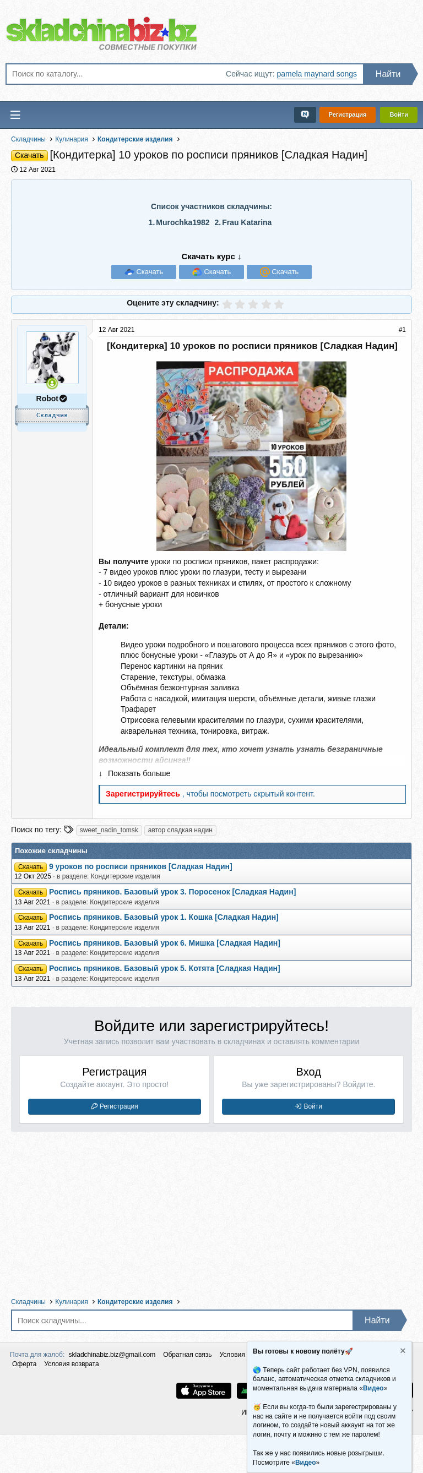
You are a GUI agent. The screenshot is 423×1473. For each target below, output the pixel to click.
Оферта (24, 1364)
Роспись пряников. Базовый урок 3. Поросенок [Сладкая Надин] (172, 891)
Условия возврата (71, 1364)
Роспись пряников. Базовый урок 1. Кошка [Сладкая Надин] (164, 917)
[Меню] (15, 115)
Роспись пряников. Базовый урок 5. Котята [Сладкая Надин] (164, 968)
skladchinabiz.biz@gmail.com (112, 1355)
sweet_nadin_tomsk (109, 830)
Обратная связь (187, 1355)
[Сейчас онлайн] (52, 383)
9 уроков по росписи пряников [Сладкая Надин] (140, 866)
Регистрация (119, 1106)
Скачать (148, 272)
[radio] (227, 304)
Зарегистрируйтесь (144, 793)
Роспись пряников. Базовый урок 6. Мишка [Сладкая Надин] (164, 943)
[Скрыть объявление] (402, 1352)
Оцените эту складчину (171, 302)
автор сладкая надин (180, 830)
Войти (312, 1106)
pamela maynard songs (316, 73)
